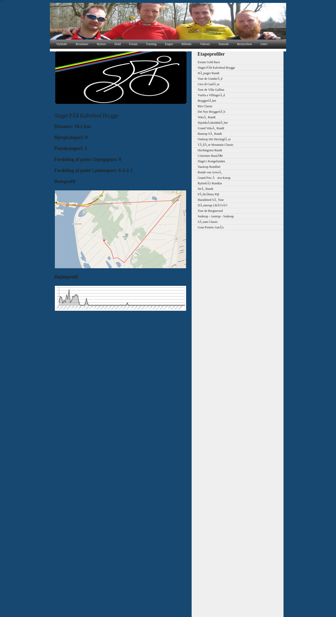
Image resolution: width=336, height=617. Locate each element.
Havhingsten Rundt (207, 150)
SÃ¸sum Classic (205, 222)
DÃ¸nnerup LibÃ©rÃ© (210, 205)
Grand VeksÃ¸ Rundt (208, 128)
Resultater (82, 44)
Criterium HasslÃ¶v (208, 156)
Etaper (169, 44)
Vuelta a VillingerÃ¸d (209, 95)
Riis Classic (203, 106)
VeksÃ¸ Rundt (204, 117)
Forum (133, 44)
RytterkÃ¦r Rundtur (207, 183)
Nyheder (61, 44)
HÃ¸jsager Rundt (206, 73)
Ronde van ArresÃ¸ (207, 172)
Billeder (186, 44)
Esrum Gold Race (206, 62)
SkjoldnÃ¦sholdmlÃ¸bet (210, 123)
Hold (117, 44)
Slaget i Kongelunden (209, 161)
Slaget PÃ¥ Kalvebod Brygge (214, 67)
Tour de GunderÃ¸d (207, 79)
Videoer (205, 44)
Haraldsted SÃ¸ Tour (208, 200)
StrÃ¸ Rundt (203, 189)
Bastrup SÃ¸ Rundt (207, 134)
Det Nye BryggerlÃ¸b (209, 112)
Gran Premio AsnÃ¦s (208, 227)
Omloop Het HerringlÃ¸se (212, 139)
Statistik (223, 44)
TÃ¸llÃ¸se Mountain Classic (213, 145)
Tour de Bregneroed (208, 211)
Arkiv (263, 44)
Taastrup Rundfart (206, 167)
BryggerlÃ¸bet (204, 101)
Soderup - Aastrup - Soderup (213, 216)
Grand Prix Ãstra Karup (211, 178)
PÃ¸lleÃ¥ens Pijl (206, 194)
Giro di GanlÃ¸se (206, 84)
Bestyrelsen (244, 44)
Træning (151, 44)
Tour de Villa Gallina (208, 90)
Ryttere (101, 44)
